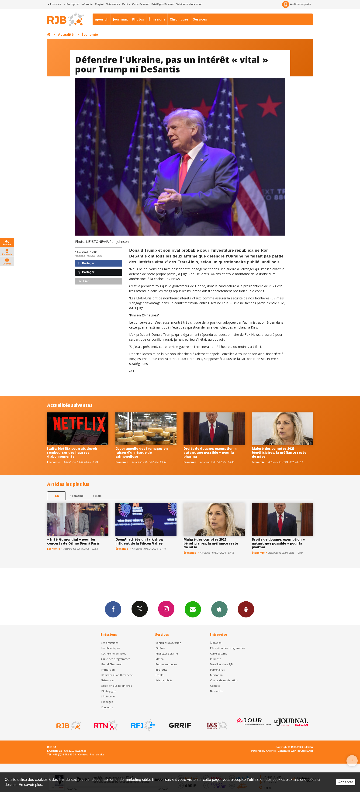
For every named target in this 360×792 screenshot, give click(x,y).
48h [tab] (56, 495)
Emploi (99, 4)
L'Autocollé (108, 696)
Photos (138, 19)
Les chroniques (110, 648)
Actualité (66, 34)
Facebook (113, 609)
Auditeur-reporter (296, 4)
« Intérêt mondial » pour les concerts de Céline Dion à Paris (73, 541)
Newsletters (193, 609)
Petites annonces (166, 664)
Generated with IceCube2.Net (295, 750)
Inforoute (87, 4)
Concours (107, 707)
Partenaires (217, 669)
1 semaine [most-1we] (76, 495)
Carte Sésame (140, 4)
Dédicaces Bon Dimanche (117, 674)
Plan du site (97, 754)
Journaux (120, 19)
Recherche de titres (113, 653)
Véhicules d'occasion (189, 4)
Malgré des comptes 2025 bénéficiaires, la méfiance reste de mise (279, 452)
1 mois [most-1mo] (97, 495)
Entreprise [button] (71, 4)
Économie (90, 34)
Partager (86, 263)
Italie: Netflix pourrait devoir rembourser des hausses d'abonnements (72, 452)
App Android (246, 609)
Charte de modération (224, 680)
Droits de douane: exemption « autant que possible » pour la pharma (210, 452)
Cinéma (160, 648)
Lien (84, 281)
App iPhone (219, 609)
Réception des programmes (227, 648)
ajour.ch (101, 19)
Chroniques (179, 19)
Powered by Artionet (263, 750)
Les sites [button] (54, 4)
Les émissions (109, 642)
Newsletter (217, 691)
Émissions (157, 19)
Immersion (108, 669)
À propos (215, 642)
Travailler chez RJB (221, 664)
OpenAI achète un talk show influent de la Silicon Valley (139, 541)
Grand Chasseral (111, 664)
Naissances (113, 4)
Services (200, 19)
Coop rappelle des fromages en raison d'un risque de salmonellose (141, 452)
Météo (160, 658)
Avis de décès (164, 680)
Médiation (216, 674)
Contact (215, 685)
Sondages (107, 701)
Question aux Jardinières (116, 685)
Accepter (345, 782)
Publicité (215, 658)
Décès (126, 4)
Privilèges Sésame (163, 4)
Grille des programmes (115, 658)
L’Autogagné (108, 691)
